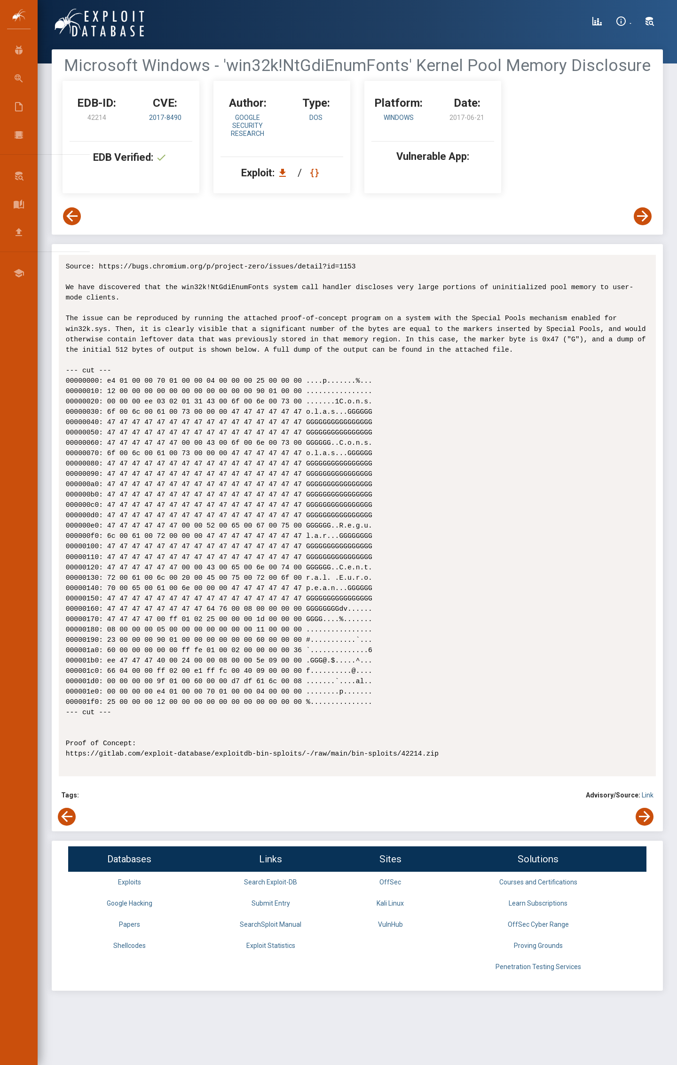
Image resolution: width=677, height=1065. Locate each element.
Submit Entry (271, 903)
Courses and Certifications (538, 882)
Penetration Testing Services (538, 966)
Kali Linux (390, 903)
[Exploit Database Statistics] (597, 22)
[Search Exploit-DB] (649, 22)
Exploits (129, 882)
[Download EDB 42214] (285, 173)
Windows (399, 117)
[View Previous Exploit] (72, 216)
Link (647, 795)
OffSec (390, 882)
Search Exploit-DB (270, 882)
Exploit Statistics (270, 945)
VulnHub (390, 924)
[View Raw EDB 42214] (316, 173)
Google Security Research (247, 125)
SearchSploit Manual (270, 924)
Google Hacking (129, 903)
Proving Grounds (538, 945)
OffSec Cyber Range (538, 924)
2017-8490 (165, 117)
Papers (129, 924)
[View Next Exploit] (643, 216)
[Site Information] (623, 22)
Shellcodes (129, 945)
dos (316, 117)
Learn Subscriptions (538, 903)
